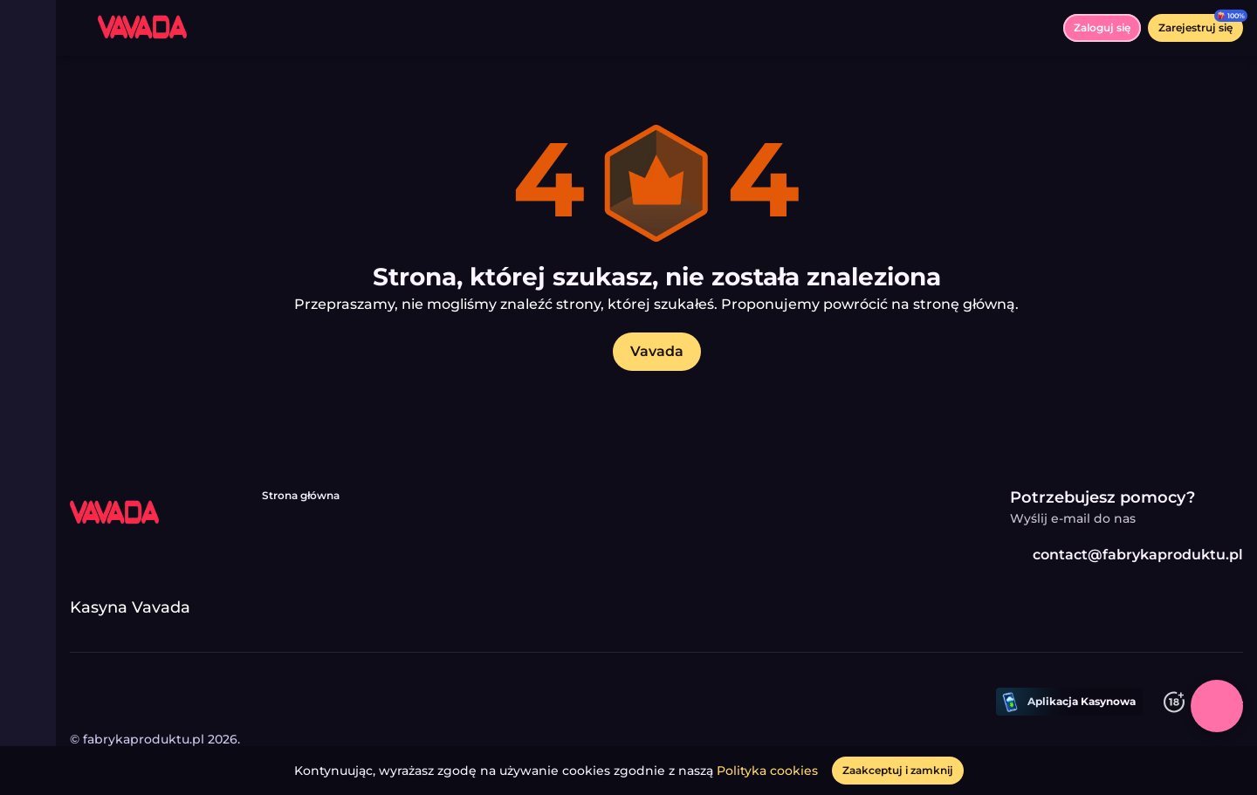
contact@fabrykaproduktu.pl (1126, 554)
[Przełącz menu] (28, 28)
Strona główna (301, 495)
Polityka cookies (767, 770)
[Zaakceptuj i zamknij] (898, 771)
